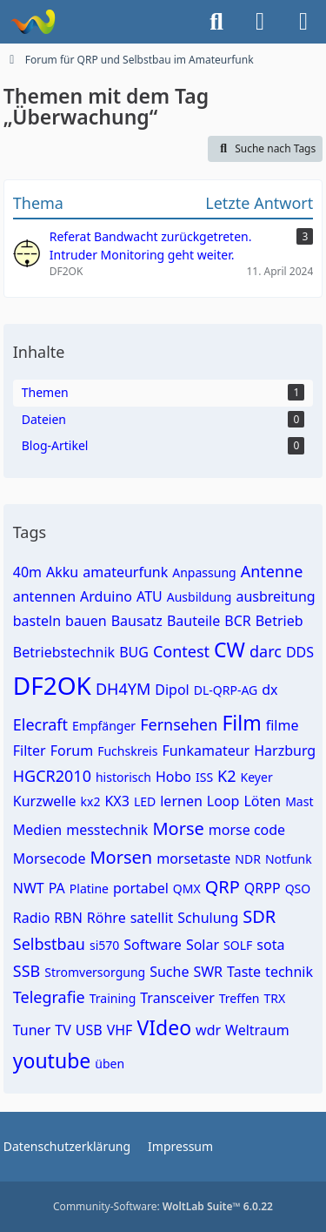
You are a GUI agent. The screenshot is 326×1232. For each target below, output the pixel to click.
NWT (28, 888)
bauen (86, 620)
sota (270, 944)
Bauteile (193, 620)
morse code (247, 829)
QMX (187, 888)
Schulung (207, 917)
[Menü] (303, 21)
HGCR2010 (52, 775)
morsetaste (193, 858)
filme (282, 725)
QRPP (262, 888)
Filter (29, 750)
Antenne (272, 571)
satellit (152, 917)
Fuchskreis (127, 751)
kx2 (91, 801)
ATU (149, 596)
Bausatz (137, 620)
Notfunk (288, 859)
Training (113, 998)
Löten (262, 801)
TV (63, 1030)
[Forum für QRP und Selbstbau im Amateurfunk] (32, 21)
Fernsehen (178, 724)
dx (269, 689)
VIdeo (163, 1027)
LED (145, 801)
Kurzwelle (45, 801)
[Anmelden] (260, 22)
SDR (259, 916)
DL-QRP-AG (226, 690)
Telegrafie (49, 996)
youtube (52, 1060)
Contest (181, 651)
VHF (120, 1030)
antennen (44, 596)
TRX (274, 998)
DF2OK (52, 685)
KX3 (116, 801)
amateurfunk (125, 572)
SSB (26, 970)
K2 (226, 775)
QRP (222, 887)
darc (265, 651)
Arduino (106, 596)
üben (109, 1063)
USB (89, 1030)
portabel (141, 888)
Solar (202, 944)
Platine (89, 888)
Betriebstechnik (64, 652)
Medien (37, 829)
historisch (123, 777)
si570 (104, 945)
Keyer (257, 777)
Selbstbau (49, 943)
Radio (31, 917)
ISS (204, 777)
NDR (248, 859)
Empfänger (104, 725)
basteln (37, 620)
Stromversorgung (94, 972)
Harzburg (285, 750)
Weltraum (257, 1030)
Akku (62, 572)
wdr (208, 1030)
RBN (68, 917)
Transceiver (177, 997)
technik (289, 971)
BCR (237, 620)
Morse (177, 828)
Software (152, 944)
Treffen (239, 998)
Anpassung (204, 572)
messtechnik (107, 829)
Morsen (121, 857)
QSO (298, 888)
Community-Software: (163, 1206)
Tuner (32, 1030)
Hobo (173, 776)
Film (241, 723)
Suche (169, 971)
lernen (181, 801)
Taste (244, 971)
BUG (134, 652)
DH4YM (123, 688)
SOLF (237, 945)
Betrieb (279, 620)
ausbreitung (275, 596)
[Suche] (216, 21)
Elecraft (40, 724)
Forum (71, 750)
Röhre (106, 917)
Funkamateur (205, 750)
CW (229, 649)
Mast (299, 801)
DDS (300, 652)
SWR (208, 971)
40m (27, 572)
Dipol (172, 689)
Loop (223, 801)
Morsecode (49, 858)
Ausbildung (199, 597)
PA (57, 888)
